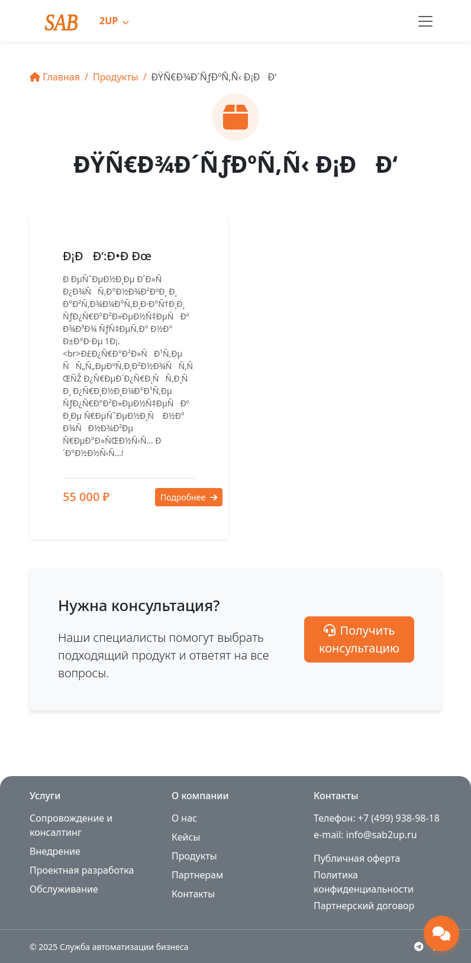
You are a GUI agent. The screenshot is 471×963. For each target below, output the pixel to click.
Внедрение (55, 851)
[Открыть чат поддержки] (441, 933)
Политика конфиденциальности (364, 882)
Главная (55, 76)
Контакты (193, 893)
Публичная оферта (357, 858)
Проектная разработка (82, 870)
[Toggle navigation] (425, 21)
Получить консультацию (359, 639)
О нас (184, 818)
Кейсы (186, 837)
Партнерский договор (364, 905)
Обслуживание (64, 889)
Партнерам (197, 874)
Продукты (115, 76)
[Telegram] (419, 946)
